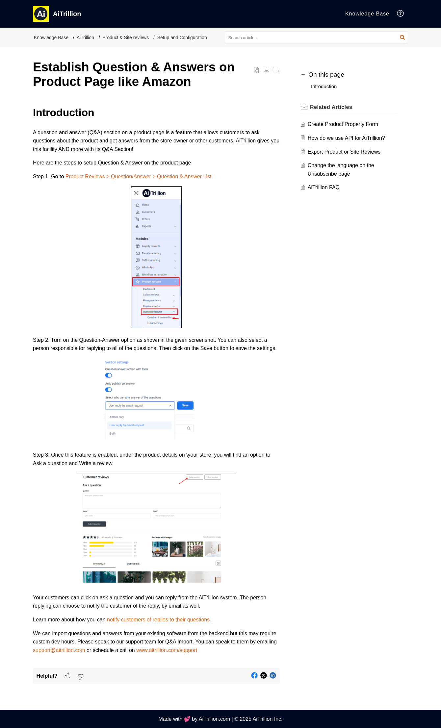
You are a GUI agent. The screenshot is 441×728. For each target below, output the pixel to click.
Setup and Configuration (182, 37)
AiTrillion (85, 37)
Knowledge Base (51, 37)
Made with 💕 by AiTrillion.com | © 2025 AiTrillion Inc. (220, 719)
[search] (316, 37)
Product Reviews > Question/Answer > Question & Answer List (138, 176)
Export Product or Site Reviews (344, 152)
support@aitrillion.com (60, 650)
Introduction (324, 86)
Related (331, 107)
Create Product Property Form (343, 124)
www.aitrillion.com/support (166, 650)
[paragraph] (156, 386)
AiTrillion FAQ (324, 187)
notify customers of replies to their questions (159, 619)
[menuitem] (400, 13)
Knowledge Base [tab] (367, 13)
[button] (402, 37)
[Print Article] (266, 70)
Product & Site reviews (125, 37)
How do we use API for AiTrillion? (346, 138)
